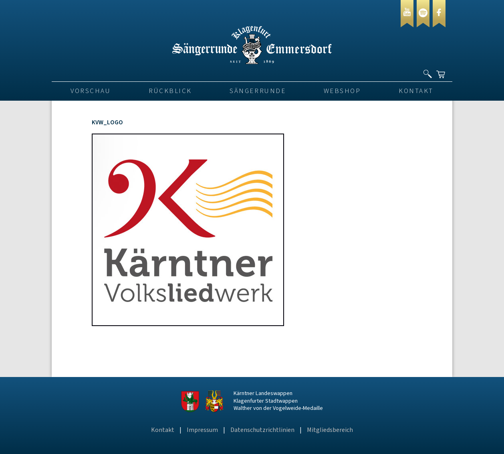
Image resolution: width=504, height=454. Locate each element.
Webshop (342, 91)
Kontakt (416, 91)
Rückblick (170, 91)
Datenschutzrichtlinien (262, 430)
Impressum (202, 430)
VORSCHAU (91, 91)
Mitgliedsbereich (330, 430)
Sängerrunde (258, 91)
